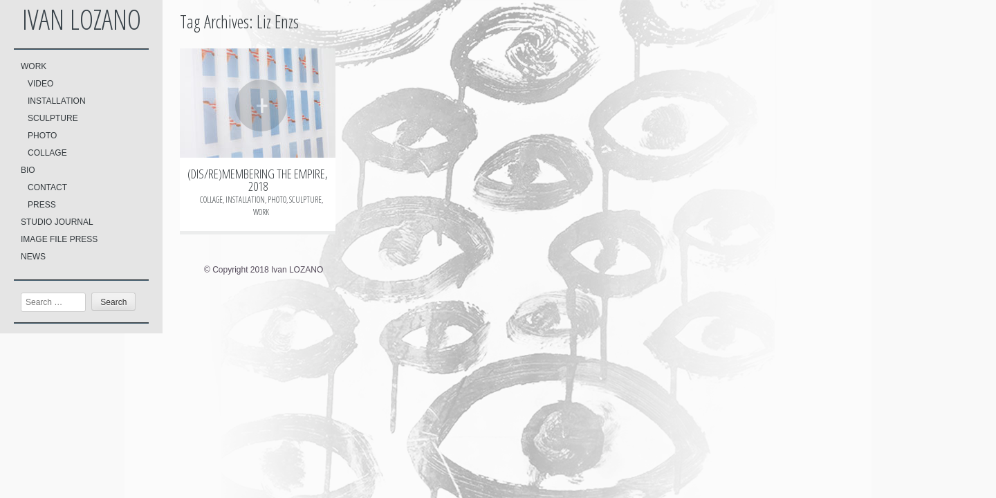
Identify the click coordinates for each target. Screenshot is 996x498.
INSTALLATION (57, 101)
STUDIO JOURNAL (57, 222)
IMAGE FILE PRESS (59, 239)
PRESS (42, 205)
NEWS (33, 256)
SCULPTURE (53, 118)
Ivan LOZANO (81, 19)
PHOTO (42, 135)
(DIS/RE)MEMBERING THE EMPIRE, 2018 (257, 179)
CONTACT (47, 187)
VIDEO (40, 84)
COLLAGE (47, 153)
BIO (28, 170)
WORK (33, 66)
